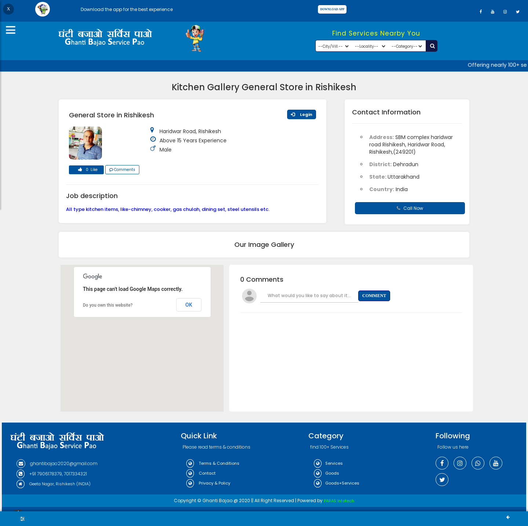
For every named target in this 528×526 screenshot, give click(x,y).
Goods (326, 473)
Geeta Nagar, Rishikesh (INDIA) (53, 484)
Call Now (410, 208)
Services (328, 463)
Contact (201, 473)
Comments (122, 169)
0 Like (87, 170)
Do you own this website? (108, 305)
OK (189, 305)
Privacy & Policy (208, 483)
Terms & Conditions (212, 463)
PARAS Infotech (339, 501)
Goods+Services (336, 483)
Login (301, 114)
